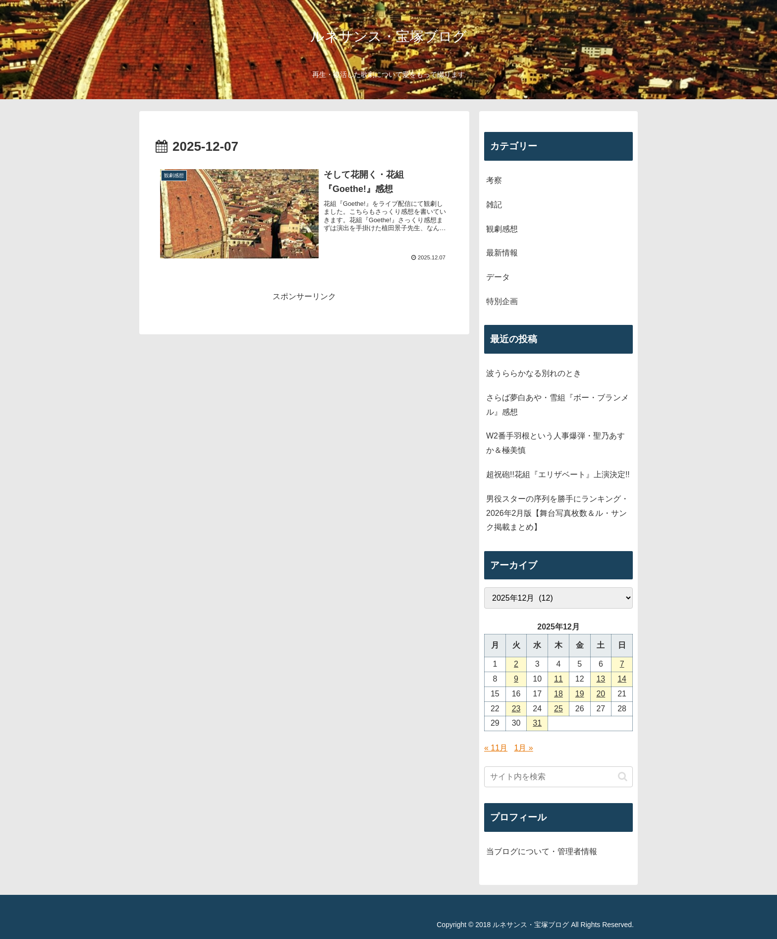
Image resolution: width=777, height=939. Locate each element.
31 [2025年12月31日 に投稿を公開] (537, 723)
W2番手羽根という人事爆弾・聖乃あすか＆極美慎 (555, 443)
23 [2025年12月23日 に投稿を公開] (516, 708)
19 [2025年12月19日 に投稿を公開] (579, 693)
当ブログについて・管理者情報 (541, 851)
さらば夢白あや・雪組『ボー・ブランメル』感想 (557, 404)
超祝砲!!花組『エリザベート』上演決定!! (558, 474)
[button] (622, 776)
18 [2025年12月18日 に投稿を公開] (558, 693)
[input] (558, 776)
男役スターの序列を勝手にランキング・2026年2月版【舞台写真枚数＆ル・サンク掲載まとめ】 (557, 513)
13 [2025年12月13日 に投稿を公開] (600, 679)
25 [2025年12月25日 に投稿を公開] (558, 708)
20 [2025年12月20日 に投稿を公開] (600, 693)
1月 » (523, 748)
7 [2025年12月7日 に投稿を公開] (622, 664)
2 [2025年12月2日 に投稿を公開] (516, 664)
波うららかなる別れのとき (533, 373)
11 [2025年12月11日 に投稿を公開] (558, 679)
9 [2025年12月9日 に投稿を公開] (516, 679)
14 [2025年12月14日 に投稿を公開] (621, 679)
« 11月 (495, 748)
